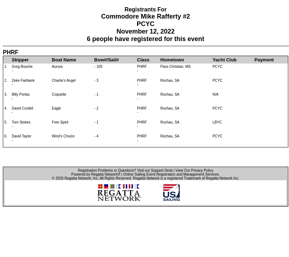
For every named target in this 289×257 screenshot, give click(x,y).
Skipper (20, 59)
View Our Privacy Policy (194, 170)
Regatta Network (78, 178)
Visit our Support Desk (154, 170)
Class (143, 59)
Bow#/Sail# (106, 59)
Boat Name (64, 59)
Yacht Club (225, 59)
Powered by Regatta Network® (95, 174)
